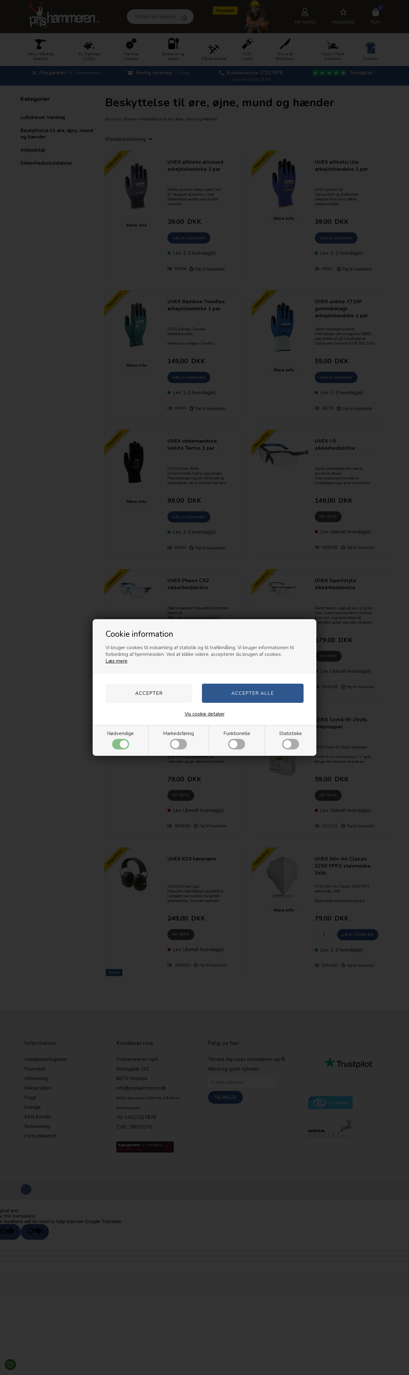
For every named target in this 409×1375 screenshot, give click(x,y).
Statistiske (290, 739)
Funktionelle (236, 739)
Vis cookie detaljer (205, 714)
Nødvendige (120, 739)
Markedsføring (178, 739)
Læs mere (116, 661)
